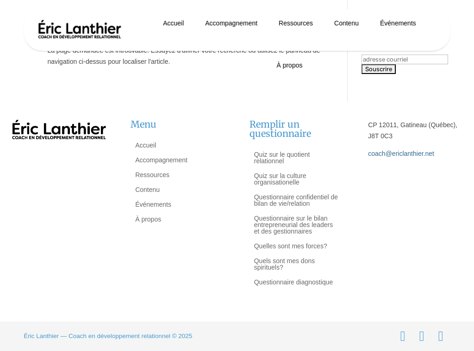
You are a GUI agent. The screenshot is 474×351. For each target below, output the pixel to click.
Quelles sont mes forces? (290, 246)
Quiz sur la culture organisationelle (280, 179)
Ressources (296, 23)
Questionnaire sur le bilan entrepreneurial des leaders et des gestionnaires (293, 225)
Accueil (173, 23)
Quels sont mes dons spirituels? (284, 264)
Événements (398, 23)
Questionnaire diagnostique (293, 282)
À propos (289, 65)
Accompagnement (231, 23)
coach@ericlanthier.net (401, 153)
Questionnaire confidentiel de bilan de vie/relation (296, 200)
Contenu (346, 23)
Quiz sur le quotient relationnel (282, 158)
